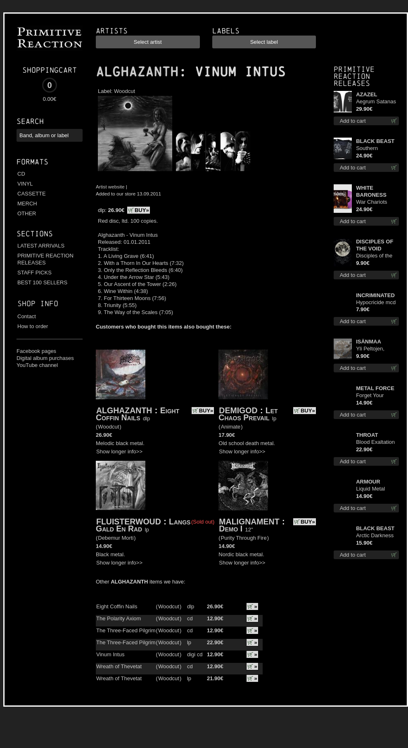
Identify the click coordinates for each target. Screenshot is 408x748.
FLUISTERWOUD (128, 521)
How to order (32, 326)
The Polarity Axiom (118, 618)
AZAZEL (366, 94)
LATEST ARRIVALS (40, 246)
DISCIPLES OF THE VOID (374, 245)
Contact (26, 316)
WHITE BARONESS (371, 191)
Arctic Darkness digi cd (375, 535)
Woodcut (124, 91)
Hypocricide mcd (376, 302)
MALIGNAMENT (249, 521)
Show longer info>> (119, 451)
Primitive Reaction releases (354, 76)
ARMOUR (368, 482)
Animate (231, 427)
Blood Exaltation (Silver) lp (375, 442)
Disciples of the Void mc (374, 256)
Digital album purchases (45, 358)
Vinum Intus (110, 654)
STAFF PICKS (34, 272)
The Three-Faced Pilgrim (126, 630)
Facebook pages (36, 351)
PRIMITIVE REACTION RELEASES (45, 259)
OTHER (26, 213)
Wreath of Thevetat (119, 666)
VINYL (25, 184)
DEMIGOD (238, 410)
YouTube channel (37, 365)
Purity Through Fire (244, 538)
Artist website (110, 186)
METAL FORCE (375, 388)
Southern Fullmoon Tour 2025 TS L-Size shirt (374, 148)
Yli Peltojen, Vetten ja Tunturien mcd (373, 349)
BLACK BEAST (375, 141)
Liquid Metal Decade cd (370, 489)
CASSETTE (31, 194)
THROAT (367, 435)
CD (21, 174)
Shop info (37, 303)
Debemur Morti (115, 538)
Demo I (230, 528)
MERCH (27, 203)
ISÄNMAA (368, 341)
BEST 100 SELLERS (42, 282)
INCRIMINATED (375, 295)
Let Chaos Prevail (248, 414)
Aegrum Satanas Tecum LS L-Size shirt (376, 101)
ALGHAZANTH (137, 71)
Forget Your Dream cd (370, 395)
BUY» (142, 210)
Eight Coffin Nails (137, 414)
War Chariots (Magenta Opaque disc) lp (375, 202)
